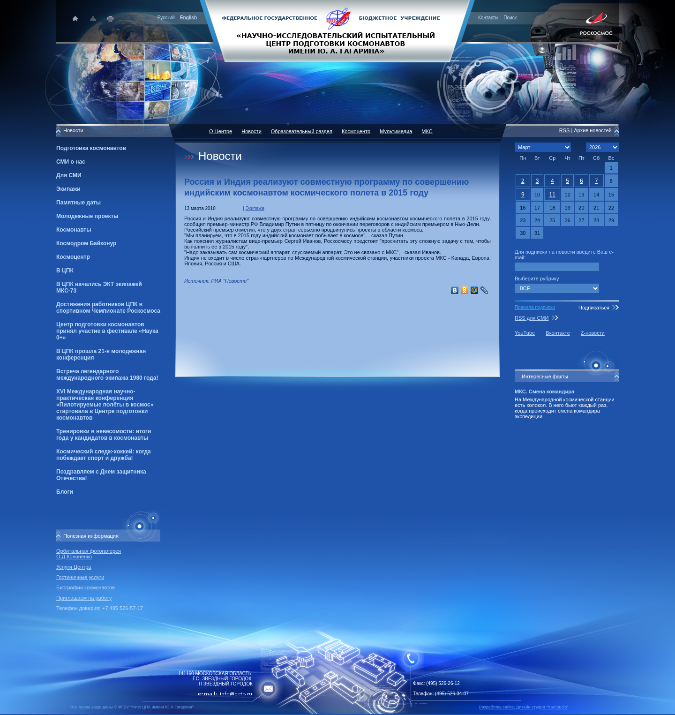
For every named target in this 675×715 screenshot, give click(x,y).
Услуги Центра (73, 567)
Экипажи (68, 189)
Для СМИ (69, 175)
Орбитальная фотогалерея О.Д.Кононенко (88, 553)
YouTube (525, 333)
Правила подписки (535, 307)
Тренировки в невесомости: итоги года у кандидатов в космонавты (103, 434)
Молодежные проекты (87, 216)
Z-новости (593, 333)
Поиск (510, 17)
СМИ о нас (70, 161)
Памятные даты (78, 202)
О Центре (220, 131)
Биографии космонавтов (85, 587)
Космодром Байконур (86, 243)
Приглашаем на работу (84, 598)
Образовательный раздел (301, 131)
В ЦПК (65, 270)
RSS (564, 130)
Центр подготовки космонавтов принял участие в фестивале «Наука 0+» (107, 331)
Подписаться (593, 307)
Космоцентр (73, 257)
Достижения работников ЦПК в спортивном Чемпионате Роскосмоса (108, 307)
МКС (426, 131)
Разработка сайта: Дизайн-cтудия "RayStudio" (524, 707)
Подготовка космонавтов (91, 148)
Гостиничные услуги (80, 577)
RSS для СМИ (531, 318)
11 (552, 194)
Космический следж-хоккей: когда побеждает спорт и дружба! (103, 454)
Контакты (488, 17)
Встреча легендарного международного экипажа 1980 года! (107, 374)
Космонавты (73, 229)
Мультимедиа (396, 131)
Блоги (64, 492)
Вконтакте (558, 333)
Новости (251, 131)
